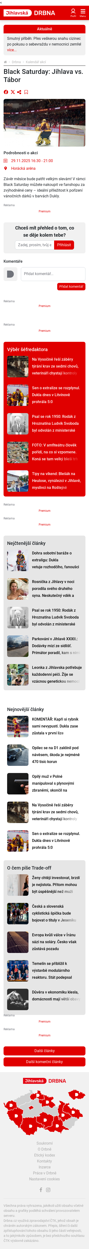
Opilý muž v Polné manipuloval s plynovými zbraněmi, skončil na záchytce (53, 786)
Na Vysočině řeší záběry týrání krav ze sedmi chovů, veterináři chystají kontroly (55, 366)
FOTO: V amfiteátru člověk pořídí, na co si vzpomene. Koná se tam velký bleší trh (55, 452)
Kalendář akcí (36, 62)
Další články (44, 1051)
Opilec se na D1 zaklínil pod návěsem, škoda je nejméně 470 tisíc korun (56, 755)
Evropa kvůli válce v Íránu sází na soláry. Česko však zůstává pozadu (54, 942)
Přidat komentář (71, 286)
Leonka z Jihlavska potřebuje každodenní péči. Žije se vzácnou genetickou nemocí (57, 674)
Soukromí (45, 1143)
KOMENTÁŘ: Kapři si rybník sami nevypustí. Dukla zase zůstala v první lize (55, 726)
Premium (45, 211)
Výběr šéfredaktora (27, 349)
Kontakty (44, 1161)
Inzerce (45, 1167)
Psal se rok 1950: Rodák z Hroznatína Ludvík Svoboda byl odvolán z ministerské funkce (55, 427)
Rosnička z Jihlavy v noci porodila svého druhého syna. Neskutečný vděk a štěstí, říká (53, 592)
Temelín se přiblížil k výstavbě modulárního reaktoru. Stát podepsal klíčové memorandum (52, 974)
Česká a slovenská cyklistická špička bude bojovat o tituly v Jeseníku (54, 913)
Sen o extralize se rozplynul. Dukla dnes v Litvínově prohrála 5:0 (56, 395)
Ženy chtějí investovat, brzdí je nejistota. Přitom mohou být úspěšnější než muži (56, 884)
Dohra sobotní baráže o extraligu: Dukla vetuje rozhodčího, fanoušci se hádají (55, 563)
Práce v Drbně (44, 1173)
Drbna (16, 62)
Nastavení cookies (44, 1179)
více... (12, 50)
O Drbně (44, 1149)
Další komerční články (44, 1062)
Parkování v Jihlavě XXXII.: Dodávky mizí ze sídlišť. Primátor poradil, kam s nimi (56, 646)
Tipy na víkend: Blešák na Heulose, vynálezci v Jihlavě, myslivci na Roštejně (56, 480)
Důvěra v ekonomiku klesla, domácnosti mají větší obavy (56, 995)
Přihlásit (64, 245)
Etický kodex (44, 1155)
